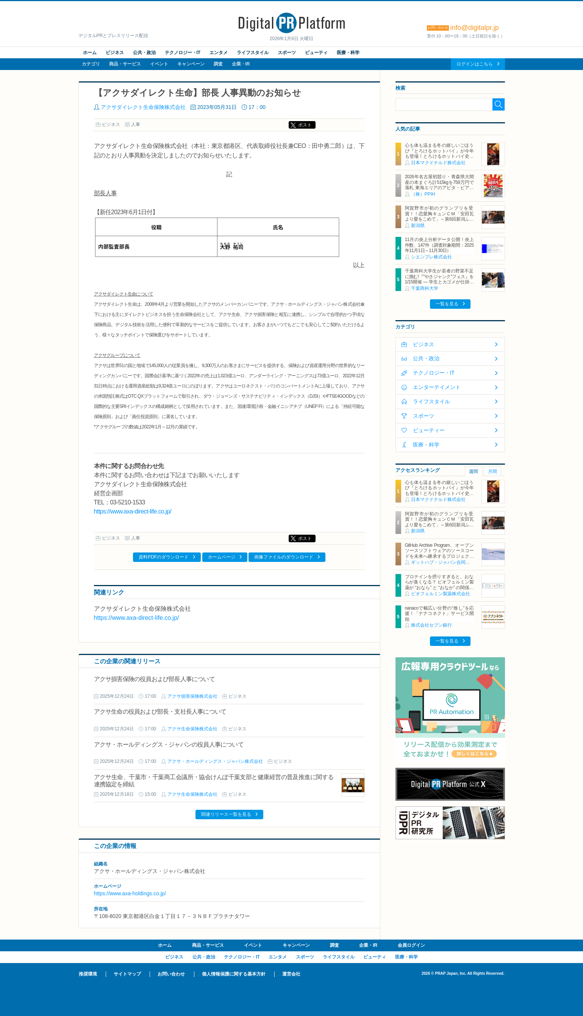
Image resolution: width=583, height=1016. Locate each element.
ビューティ (316, 52)
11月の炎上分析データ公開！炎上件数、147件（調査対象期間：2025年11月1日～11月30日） (439, 245)
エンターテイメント (437, 387)
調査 (218, 64)
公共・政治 (144, 52)
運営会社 (291, 974)
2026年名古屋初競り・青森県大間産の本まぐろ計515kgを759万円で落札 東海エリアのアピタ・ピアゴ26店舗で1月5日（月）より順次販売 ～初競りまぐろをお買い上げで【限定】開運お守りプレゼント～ (439, 190)
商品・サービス (125, 64)
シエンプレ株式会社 (431, 257)
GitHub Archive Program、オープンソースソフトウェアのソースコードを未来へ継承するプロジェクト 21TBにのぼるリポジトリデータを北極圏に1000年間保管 (441, 556)
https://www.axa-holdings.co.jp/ (130, 893)
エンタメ (218, 52)
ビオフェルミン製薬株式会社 (440, 593)
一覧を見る (447, 304)
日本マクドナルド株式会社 (438, 162)
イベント (159, 64)
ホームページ (221, 557)
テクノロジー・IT (183, 52)
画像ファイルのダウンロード (283, 557)
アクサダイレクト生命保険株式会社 (143, 107)
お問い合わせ (171, 974)
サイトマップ (127, 974)
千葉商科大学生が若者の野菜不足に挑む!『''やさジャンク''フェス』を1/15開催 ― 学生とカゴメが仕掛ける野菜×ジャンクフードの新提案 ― (439, 279)
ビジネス (115, 52)
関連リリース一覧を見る (226, 814)
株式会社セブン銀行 (431, 625)
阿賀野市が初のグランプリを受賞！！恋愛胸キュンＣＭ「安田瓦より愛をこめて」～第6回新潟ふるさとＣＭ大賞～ (439, 216)
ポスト (305, 125)
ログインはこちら (474, 64)
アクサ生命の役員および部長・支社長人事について (160, 711)
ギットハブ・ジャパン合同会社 (443, 562)
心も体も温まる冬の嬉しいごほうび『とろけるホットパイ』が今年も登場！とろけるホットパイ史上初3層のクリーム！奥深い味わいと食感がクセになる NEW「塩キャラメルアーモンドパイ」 (439, 159)
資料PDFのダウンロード (164, 557)
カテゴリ (91, 64)
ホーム (90, 52)
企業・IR (241, 64)
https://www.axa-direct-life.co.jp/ (133, 511)
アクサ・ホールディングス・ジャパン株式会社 (215, 761)
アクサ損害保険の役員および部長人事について (154, 679)
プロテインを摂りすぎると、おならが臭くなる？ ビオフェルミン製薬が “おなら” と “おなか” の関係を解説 (439, 585)
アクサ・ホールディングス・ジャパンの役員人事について (169, 744)
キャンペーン (191, 64)
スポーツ (287, 52)
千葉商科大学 (424, 288)
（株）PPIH (423, 194)
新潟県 (418, 225)
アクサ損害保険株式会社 (192, 696)
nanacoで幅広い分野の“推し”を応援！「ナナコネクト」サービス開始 (439, 613)
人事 (135, 124)
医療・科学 (348, 52)
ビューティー (429, 430)
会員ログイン (411, 945)
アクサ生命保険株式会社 (192, 728)
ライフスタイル (253, 52)
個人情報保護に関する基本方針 (234, 974)
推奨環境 (88, 974)
